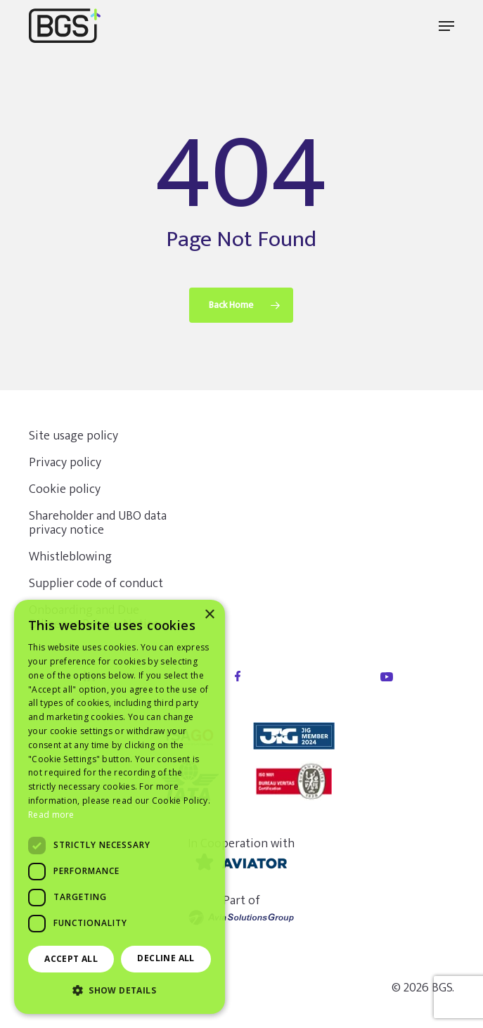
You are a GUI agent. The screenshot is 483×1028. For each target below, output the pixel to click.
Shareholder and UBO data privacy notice (98, 523)
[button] (446, 26)
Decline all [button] (165, 958)
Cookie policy (65, 489)
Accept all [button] (71, 959)
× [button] (209, 615)
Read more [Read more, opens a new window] (51, 815)
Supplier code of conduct (96, 584)
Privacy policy (65, 463)
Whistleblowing (70, 557)
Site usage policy (73, 436)
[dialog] (119, 807)
